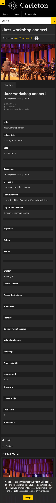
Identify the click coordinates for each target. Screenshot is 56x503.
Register (7, 446)
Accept (28, 497)
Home (16, 14)
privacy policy (45, 487)
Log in (5, 14)
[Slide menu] (2, 2)
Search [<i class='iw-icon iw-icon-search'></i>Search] (54, 21)
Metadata (8, 84)
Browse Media (30, 14)
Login (6, 440)
